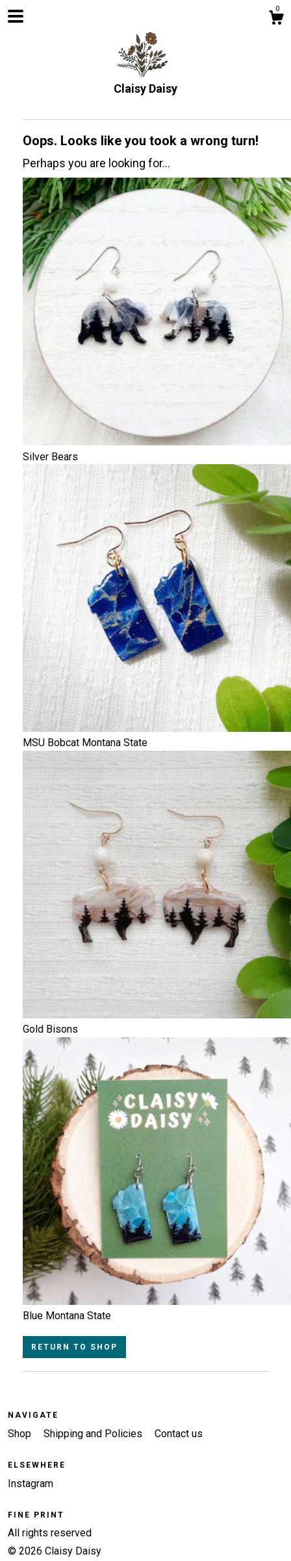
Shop (21, 1433)
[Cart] (276, 19)
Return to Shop (74, 1347)
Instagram (30, 1483)
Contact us (179, 1433)
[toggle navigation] (15, 16)
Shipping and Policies (94, 1433)
